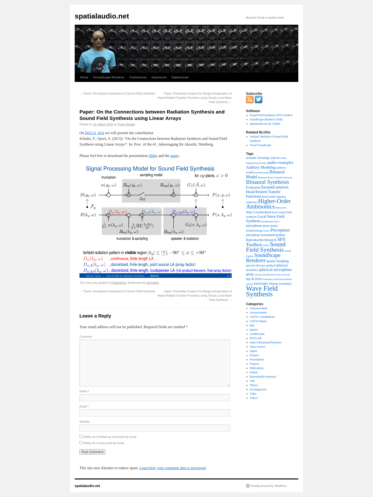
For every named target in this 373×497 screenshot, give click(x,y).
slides (153, 156)
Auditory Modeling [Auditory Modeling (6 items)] (260, 167)
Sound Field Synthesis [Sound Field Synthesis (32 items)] (265, 247)
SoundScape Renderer (108, 77)
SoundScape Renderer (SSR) (266, 119)
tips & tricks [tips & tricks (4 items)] (254, 279)
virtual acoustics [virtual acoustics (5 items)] (280, 283)
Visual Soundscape (260, 145)
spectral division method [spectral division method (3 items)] (260, 265)
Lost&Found (257, 334)
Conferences (138, 77)
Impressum (159, 77)
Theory (254, 385)
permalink (153, 282)
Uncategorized (258, 389)
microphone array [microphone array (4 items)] (257, 225)
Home (84, 77)
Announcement (258, 308)
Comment (85, 336)
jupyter (254, 329)
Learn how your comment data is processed (172, 468)
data (252, 325)
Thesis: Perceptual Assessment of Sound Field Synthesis (117, 93)
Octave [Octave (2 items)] (266, 230)
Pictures (254, 355)
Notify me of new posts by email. (104, 443)
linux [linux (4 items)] (249, 212)
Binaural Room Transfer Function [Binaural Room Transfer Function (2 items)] (275, 177)
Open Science (257, 346)
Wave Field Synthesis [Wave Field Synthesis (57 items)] (262, 291)
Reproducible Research (263, 376)
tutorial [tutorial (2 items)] (249, 284)
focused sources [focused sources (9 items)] (275, 187)
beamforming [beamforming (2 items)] (262, 172)
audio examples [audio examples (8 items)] (280, 162)
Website (84, 421)
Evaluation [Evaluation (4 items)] (253, 187)
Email (83, 406)
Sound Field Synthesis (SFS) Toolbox (271, 115)
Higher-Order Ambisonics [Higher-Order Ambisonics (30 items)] (268, 204)
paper (174, 156)
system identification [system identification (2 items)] (265, 274)
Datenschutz (180, 77)
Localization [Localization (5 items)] (262, 212)
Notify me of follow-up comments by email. (110, 437)
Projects (254, 363)
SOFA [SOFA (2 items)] (266, 245)
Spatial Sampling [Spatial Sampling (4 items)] (277, 261)
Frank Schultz (126, 124)
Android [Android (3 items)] (275, 158)
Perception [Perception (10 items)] (280, 229)
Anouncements (258, 312)
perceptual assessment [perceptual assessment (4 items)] (260, 235)
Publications (119, 282)
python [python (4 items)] (280, 235)
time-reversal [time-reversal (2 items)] (283, 274)
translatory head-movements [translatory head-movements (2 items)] (277, 279)
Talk (252, 381)
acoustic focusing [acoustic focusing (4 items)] (257, 158)
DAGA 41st (94, 133)
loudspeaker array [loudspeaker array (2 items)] (270, 221)
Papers (253, 351)
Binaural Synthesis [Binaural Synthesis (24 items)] (267, 182)
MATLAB (255, 338)
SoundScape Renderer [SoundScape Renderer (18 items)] (263, 257)
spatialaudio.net (102, 16)
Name (84, 391)
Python (254, 372)
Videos (254, 398)
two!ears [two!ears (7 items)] (261, 283)
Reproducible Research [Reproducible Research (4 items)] (261, 240)
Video (253, 393)
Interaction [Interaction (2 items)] (280, 207)
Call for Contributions (262, 316)
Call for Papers (258, 321)
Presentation (257, 359)
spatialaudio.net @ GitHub (265, 123)
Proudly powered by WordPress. (269, 486)
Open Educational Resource (266, 342)
